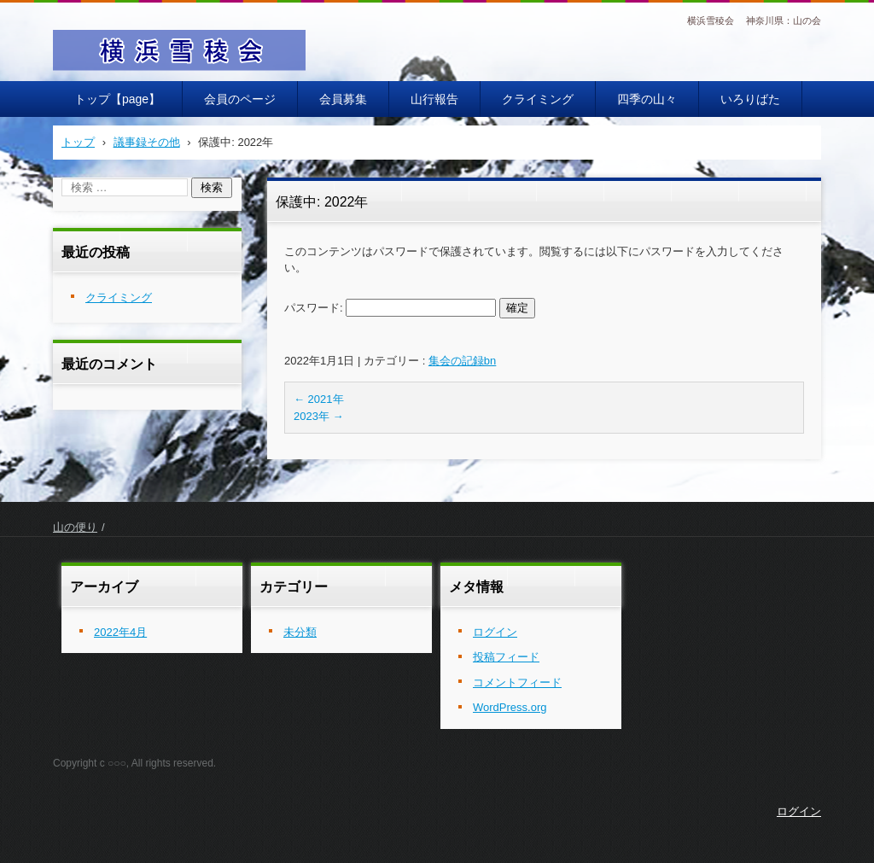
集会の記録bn (462, 360)
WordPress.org (509, 707)
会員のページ (240, 99)
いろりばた (750, 99)
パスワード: (390, 307)
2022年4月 (120, 632)
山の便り (75, 527)
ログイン (495, 632)
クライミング (538, 99)
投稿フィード (506, 656)
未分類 (300, 632)
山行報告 (434, 99)
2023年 (319, 416)
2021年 (319, 399)
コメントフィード (517, 682)
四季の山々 (647, 99)
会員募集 (343, 99)
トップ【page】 (117, 99)
